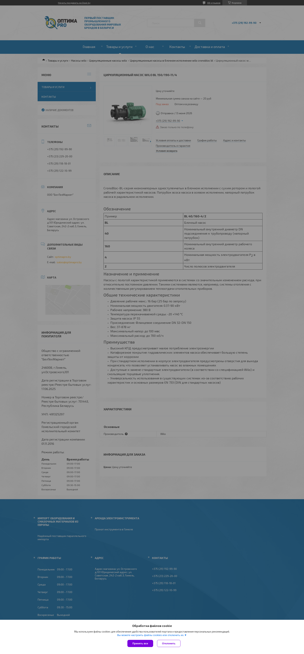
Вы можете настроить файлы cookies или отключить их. (150, 635)
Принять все (140, 643)
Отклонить (168, 643)
